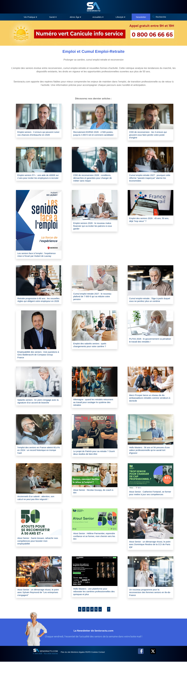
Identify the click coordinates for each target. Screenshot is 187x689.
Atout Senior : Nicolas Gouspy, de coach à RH (92, 509)
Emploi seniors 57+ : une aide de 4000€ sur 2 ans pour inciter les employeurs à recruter (36, 180)
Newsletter (141, 17)
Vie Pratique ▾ (30, 17)
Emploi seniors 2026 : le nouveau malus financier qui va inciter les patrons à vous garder (92, 230)
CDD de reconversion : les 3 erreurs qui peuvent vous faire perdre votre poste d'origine (149, 135)
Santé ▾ (53, 17)
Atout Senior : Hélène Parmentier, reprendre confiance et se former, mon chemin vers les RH (92, 558)
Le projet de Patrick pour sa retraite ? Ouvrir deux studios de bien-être (94, 469)
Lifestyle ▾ (120, 17)
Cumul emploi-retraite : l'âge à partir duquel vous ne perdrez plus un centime (149, 309)
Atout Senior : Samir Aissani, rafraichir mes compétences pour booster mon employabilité (36, 563)
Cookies (107, 679)
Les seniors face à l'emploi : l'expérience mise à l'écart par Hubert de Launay (38, 260)
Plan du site (67, 679)
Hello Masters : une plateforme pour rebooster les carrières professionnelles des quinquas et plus (93, 617)
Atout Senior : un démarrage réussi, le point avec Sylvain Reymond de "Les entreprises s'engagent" (37, 616)
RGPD (97, 679)
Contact (117, 679)
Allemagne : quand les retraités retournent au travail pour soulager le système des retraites (94, 417)
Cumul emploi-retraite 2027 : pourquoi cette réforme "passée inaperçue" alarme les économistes (149, 180)
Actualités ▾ (98, 17)
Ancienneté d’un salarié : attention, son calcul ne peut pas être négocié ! (37, 517)
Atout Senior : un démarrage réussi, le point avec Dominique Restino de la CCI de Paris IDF (149, 566)
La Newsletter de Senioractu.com (93, 657)
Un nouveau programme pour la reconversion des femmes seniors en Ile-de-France (150, 616)
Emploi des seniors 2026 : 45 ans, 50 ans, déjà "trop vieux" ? (150, 223)
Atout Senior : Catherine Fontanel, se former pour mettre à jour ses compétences (150, 512)
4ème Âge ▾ (75, 17)
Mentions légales (84, 679)
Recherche (161, 17)
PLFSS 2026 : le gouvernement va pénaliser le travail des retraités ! (148, 353)
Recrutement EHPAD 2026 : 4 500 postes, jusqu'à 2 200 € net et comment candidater (92, 135)
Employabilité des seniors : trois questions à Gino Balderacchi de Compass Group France (35, 367)
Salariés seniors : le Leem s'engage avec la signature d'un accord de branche (37, 417)
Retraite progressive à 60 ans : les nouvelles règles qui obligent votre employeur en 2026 (36, 309)
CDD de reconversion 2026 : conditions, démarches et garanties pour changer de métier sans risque (93, 180)
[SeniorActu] (93, 6)
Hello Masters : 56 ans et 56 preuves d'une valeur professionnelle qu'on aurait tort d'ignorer (150, 467)
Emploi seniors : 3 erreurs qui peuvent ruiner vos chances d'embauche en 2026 (34, 135)
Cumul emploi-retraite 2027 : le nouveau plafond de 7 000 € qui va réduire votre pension (93, 305)
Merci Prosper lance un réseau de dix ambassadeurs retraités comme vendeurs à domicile (150, 412)
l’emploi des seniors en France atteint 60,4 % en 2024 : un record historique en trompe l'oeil (38, 467)
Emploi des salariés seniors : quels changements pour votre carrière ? (93, 358)
